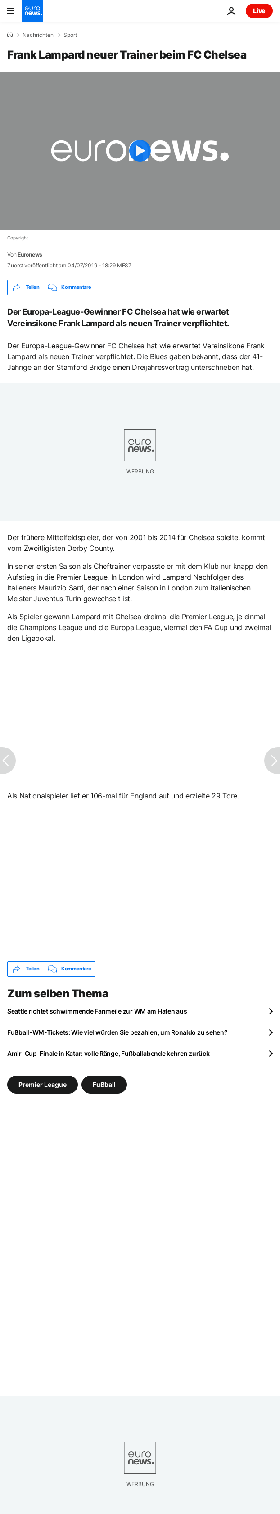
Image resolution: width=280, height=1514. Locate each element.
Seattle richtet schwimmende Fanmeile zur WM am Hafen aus (97, 1011)
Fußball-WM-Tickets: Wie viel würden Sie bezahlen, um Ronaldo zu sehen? (117, 1032)
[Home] (10, 35)
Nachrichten (38, 35)
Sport (70, 35)
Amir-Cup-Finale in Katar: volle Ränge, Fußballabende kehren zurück (108, 1053)
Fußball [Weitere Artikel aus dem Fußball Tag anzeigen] (104, 1084)
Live (259, 10)
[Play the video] (140, 151)
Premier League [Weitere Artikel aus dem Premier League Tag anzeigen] (42, 1084)
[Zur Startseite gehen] (32, 11)
